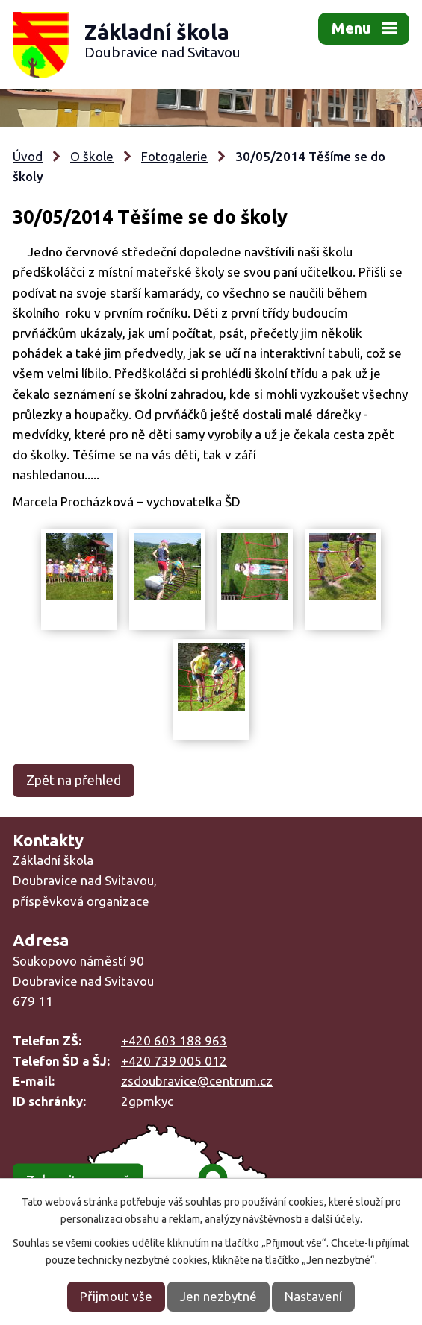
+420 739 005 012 (174, 1061)
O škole (92, 156)
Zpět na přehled (73, 779)
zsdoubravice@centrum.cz (197, 1081)
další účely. (336, 1219)
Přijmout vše (116, 1296)
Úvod (28, 156)
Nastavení (313, 1296)
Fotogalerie (174, 156)
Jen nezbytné (218, 1296)
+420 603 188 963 (174, 1040)
